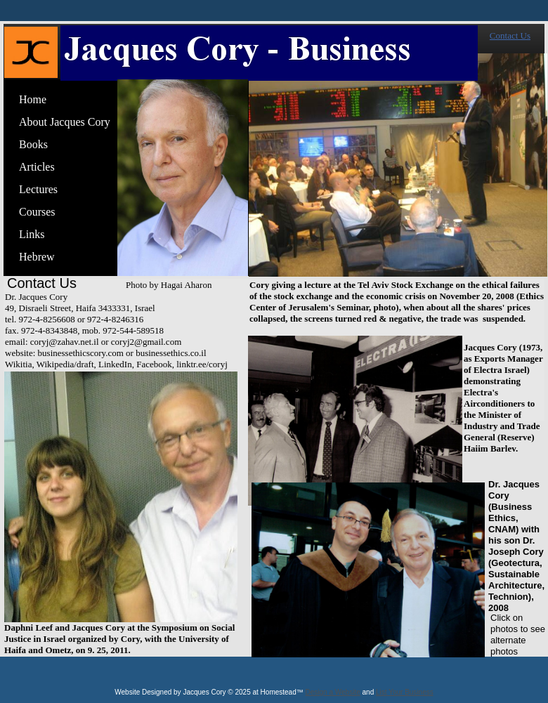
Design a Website (333, 692)
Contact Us (510, 35)
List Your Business (404, 692)
